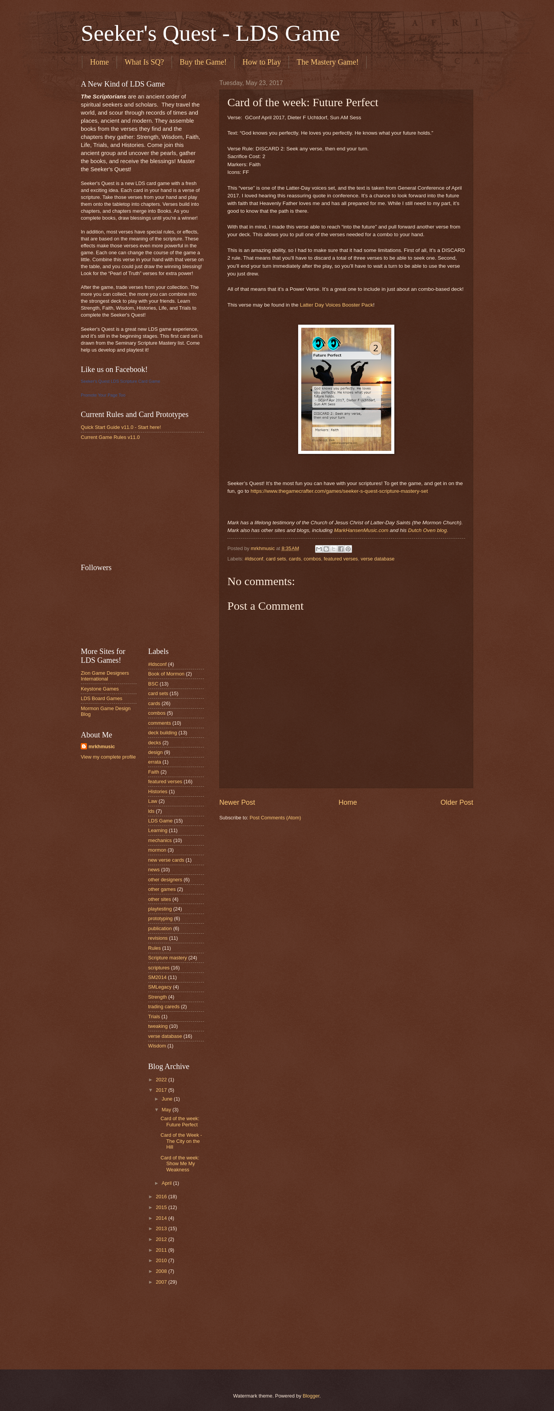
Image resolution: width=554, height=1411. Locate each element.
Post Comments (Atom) (275, 818)
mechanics (160, 840)
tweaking (158, 1026)
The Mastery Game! (328, 62)
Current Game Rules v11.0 (110, 437)
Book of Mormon (166, 674)
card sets (276, 559)
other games (162, 889)
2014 (162, 1218)
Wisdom (157, 1046)
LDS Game (160, 821)
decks (154, 743)
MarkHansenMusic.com (361, 530)
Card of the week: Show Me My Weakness (179, 1163)
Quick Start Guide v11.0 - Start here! (121, 427)
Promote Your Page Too (103, 395)
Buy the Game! (203, 62)
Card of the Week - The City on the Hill (181, 1141)
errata (154, 762)
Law (152, 801)
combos (312, 559)
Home (99, 62)
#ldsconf (254, 559)
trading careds (164, 1006)
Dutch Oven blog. (428, 530)
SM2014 (157, 977)
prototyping (160, 918)
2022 (162, 1079)
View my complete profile (108, 757)
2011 (162, 1250)
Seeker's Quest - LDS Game (210, 33)
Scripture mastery (167, 958)
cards (295, 559)
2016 (162, 1196)
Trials (154, 1016)
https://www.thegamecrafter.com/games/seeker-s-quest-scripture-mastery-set (339, 491)
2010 (162, 1260)
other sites (159, 899)
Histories (157, 791)
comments (159, 723)
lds (151, 811)
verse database (377, 559)
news (154, 869)
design (155, 752)
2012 (162, 1239)
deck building (162, 733)
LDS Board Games (101, 698)
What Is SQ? (144, 62)
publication (160, 928)
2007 (162, 1282)
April (167, 1183)
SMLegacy (160, 987)
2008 (162, 1271)
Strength (157, 997)
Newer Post (237, 802)
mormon (157, 850)
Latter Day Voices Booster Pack (336, 305)
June (168, 1099)
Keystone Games (100, 689)
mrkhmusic (101, 746)
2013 (162, 1228)
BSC (153, 684)
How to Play (261, 62)
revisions (158, 938)
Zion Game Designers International (105, 676)
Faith (153, 772)
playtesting (160, 909)
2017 (162, 1090)
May (167, 1109)
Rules (154, 948)
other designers (165, 879)
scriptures (159, 968)
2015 (162, 1207)
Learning (157, 830)
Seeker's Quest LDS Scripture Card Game (120, 381)
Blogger (311, 1396)
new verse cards (166, 860)
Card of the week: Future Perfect (179, 1121)
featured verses (341, 559)
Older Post (457, 802)
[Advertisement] (138, 501)
